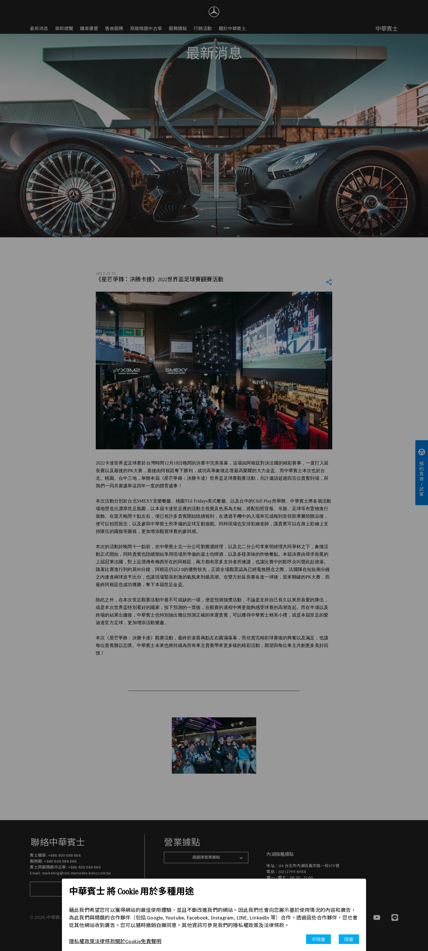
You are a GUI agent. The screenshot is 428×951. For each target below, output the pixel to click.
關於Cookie (128, 941)
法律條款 (105, 941)
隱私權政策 (82, 941)
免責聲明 (151, 941)
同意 (348, 940)
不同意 (319, 940)
